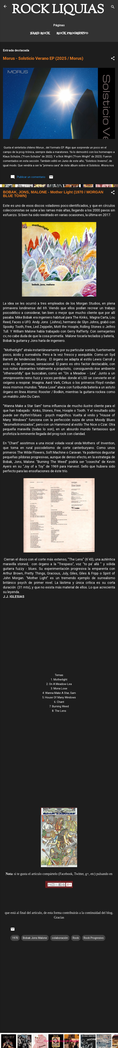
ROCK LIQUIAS (58, 10)
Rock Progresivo (72, 33)
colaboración (60, 938)
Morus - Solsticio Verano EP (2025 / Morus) (43, 58)
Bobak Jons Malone (35, 938)
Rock (76, 938)
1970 (15, 938)
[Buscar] (113, 7)
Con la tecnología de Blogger (59, 1041)
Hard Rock (40, 33)
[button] (113, 59)
